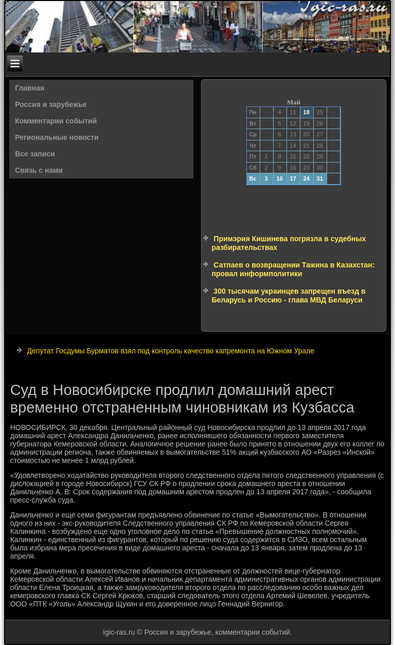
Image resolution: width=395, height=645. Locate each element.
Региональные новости (57, 137)
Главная (29, 88)
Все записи (35, 154)
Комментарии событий (56, 121)
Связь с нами (39, 170)
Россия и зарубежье (50, 104)
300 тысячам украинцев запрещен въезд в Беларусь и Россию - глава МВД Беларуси (288, 295)
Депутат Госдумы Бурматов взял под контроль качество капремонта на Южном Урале (171, 351)
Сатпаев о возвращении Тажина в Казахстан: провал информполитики (292, 269)
